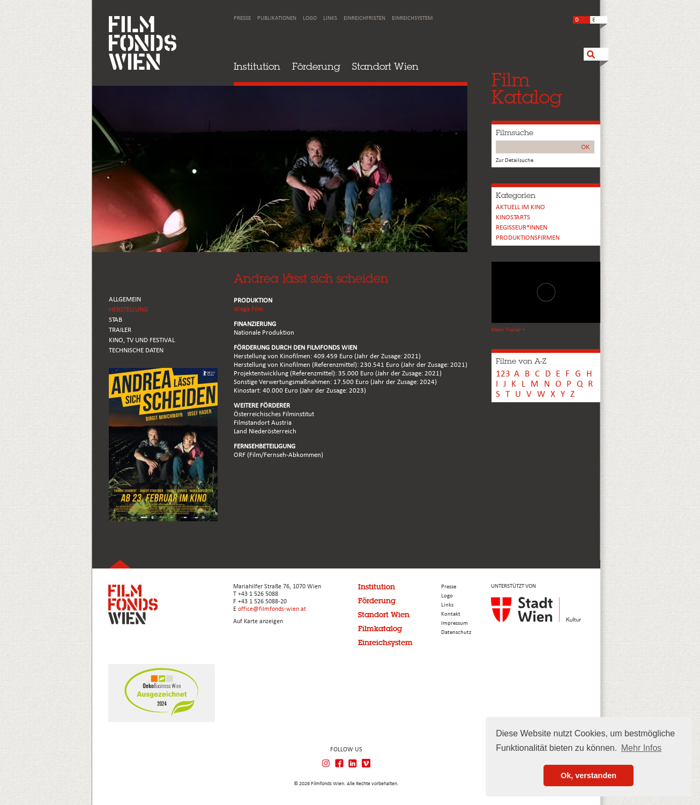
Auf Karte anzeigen (258, 621)
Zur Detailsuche (514, 161)
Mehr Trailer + (508, 330)
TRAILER (120, 330)
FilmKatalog (527, 88)
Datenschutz (456, 633)
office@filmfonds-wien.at (272, 609)
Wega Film (248, 309)
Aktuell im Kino (520, 207)
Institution (257, 66)
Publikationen (276, 18)
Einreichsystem (412, 18)
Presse (242, 18)
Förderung (316, 66)
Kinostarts (513, 217)
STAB (115, 319)
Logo (310, 18)
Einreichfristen (364, 18)
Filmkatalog (380, 628)
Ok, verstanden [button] (588, 775)
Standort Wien (385, 66)
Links (330, 18)
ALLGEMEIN (125, 299)
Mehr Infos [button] (641, 747)
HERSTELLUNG (128, 309)
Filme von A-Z (521, 361)
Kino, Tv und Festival (142, 340)
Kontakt (450, 614)
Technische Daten (136, 350)
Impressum (454, 623)
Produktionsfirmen (528, 237)
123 (503, 374)
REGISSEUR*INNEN (521, 227)
